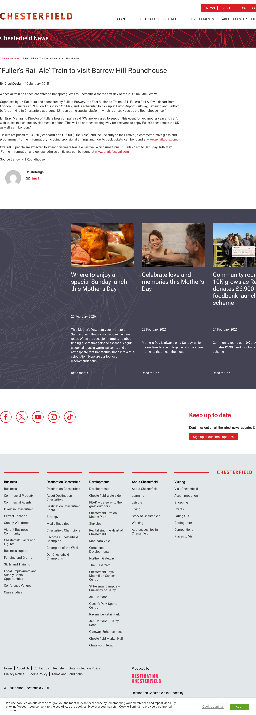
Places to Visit (184, 535)
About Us (23, 667)
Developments (202, 19)
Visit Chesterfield (186, 488)
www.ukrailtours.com (162, 139)
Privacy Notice (14, 673)
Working (137, 522)
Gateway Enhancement (105, 631)
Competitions (183, 529)
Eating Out (181, 515)
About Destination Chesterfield (59, 497)
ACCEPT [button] (239, 706)
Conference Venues (17, 585)
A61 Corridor (98, 596)
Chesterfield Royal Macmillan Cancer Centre (102, 575)
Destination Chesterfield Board (63, 507)
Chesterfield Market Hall (106, 638)
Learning (138, 495)
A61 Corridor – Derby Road (104, 622)
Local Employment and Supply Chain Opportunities (20, 574)
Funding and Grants (18, 557)
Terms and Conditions (67, 673)
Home (8, 667)
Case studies (13, 591)
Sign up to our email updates (213, 436)
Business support (16, 550)
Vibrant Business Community (16, 531)
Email (35, 178)
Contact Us (41, 667)
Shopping (181, 502)
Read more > (150, 372)
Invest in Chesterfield (18, 508)
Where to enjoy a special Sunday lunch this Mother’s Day (99, 281)
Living (136, 508)
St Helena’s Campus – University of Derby (104, 587)
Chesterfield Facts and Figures (19, 541)
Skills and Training (17, 563)
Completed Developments (99, 549)
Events (227, 8)
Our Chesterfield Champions (58, 555)
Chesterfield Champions (63, 530)
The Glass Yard (100, 564)
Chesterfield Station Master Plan (103, 514)
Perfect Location (15, 515)
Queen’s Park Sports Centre (103, 605)
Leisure (137, 502)
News (210, 8)
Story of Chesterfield (146, 515)
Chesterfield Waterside (105, 495)
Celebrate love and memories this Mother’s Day (173, 281)
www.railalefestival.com (112, 151)
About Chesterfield (145, 488)
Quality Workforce (16, 522)
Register (59, 667)
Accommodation (186, 495)
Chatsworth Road (101, 644)
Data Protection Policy (84, 667)
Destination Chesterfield (36, 16)
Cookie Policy (37, 673)
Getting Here (183, 522)
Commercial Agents (18, 502)
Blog (242, 8)
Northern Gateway (102, 557)
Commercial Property (19, 495)
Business (123, 19)
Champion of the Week (63, 547)
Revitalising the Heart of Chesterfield (106, 531)
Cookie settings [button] (213, 706)
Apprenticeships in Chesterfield (145, 531)
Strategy (52, 516)
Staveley (95, 523)
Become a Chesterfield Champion (62, 538)
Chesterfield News (9, 58)
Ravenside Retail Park (104, 613)
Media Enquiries (58, 523)
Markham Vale (99, 540)
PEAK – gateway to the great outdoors (105, 503)
